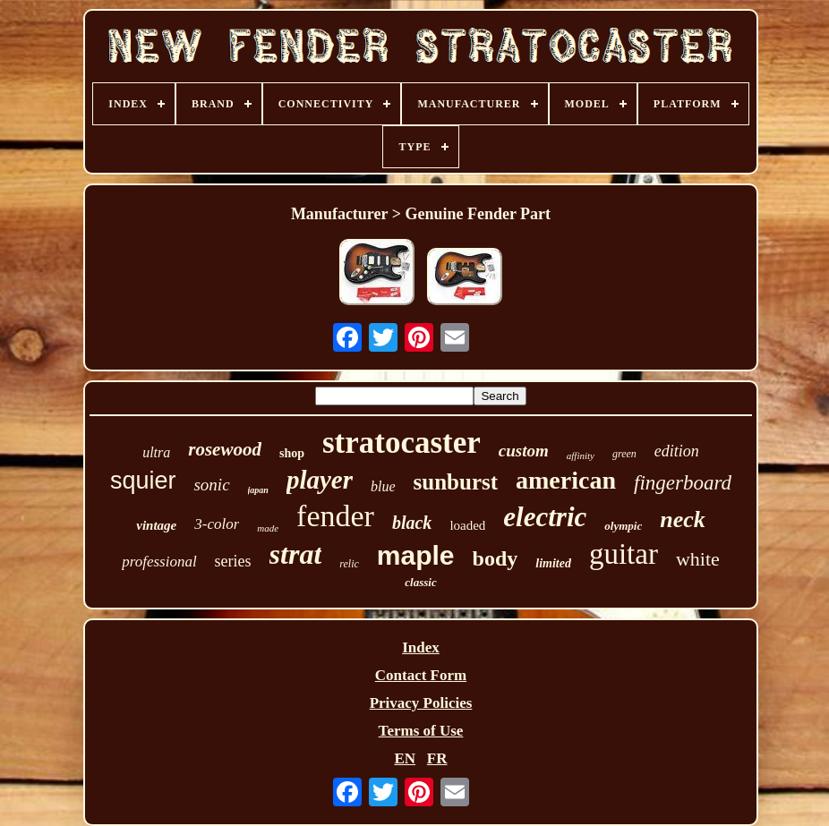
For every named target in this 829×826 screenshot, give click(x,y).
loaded (467, 525)
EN (404, 758)
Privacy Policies (421, 702)
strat (295, 554)
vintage (156, 525)
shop (291, 453)
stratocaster (401, 442)
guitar (623, 554)
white (698, 559)
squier (143, 480)
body (495, 558)
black (412, 522)
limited (553, 563)
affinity (580, 455)
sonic (211, 484)
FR (437, 758)
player (319, 479)
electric (544, 516)
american (566, 480)
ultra (156, 452)
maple (416, 555)
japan (258, 490)
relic (349, 564)
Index (421, 647)
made (267, 528)
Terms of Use (421, 730)
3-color (216, 523)
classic (420, 582)
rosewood (224, 449)
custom (524, 450)
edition (676, 451)
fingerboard (682, 483)
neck (682, 519)
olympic (623, 525)
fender (335, 515)
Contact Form (420, 675)
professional (159, 561)
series (233, 561)
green (624, 453)
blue (383, 486)
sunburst (456, 482)
